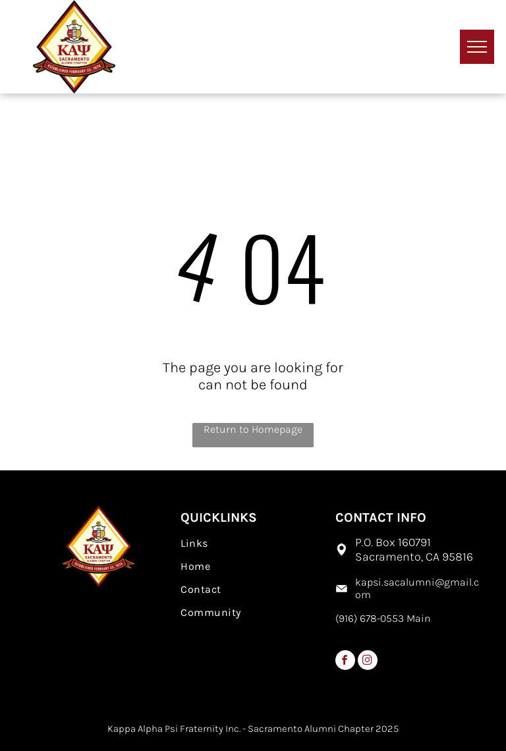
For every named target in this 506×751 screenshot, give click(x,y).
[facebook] (345, 661)
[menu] (477, 47)
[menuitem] (253, 543)
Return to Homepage (253, 429)
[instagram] (368, 661)
